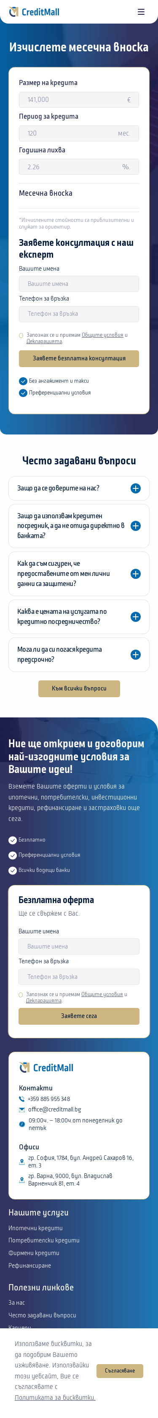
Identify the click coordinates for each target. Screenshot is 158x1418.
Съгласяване (120, 1371)
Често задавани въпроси (42, 1315)
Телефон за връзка (44, 299)
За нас (16, 1303)
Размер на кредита (48, 82)
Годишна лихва (42, 150)
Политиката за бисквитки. (55, 1397)
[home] (33, 12)
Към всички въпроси (79, 688)
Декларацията (44, 341)
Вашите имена (39, 269)
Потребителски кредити (44, 1241)
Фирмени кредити (33, 1253)
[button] (141, 11)
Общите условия (102, 335)
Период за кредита (48, 116)
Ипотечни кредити (35, 1228)
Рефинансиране (29, 1266)
